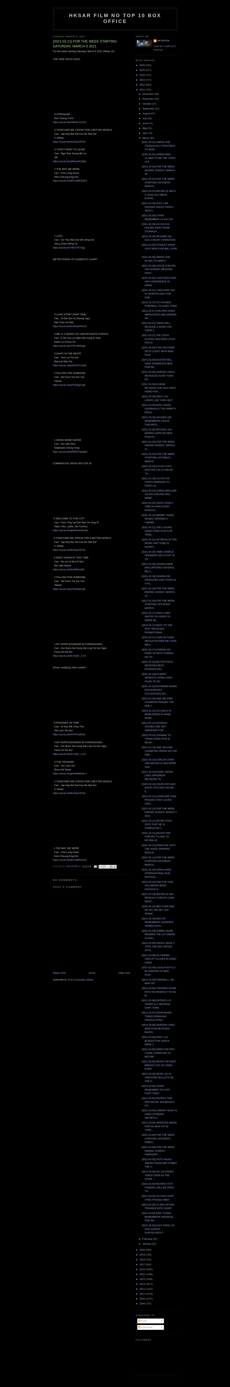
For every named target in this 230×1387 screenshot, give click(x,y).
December (148, 94)
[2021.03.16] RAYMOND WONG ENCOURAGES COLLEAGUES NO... (159, 690)
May (145, 128)
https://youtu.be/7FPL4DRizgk (69, 345)
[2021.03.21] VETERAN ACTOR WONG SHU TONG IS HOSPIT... (159, 543)
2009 (142, 1303)
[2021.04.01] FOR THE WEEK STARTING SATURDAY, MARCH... (158, 182)
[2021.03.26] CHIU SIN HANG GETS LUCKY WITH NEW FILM (158, 351)
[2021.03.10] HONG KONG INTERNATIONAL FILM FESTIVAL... (156, 873)
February (147, 1238)
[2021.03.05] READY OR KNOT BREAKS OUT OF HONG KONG (159, 1065)
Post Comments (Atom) (80, 979)
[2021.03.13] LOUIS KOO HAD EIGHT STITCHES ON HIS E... (158, 788)
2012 (142, 1288)
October (147, 103)
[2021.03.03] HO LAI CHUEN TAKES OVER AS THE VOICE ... (157, 1175)
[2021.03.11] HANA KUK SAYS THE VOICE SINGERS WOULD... (158, 849)
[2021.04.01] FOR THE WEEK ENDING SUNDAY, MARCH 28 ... (158, 170)
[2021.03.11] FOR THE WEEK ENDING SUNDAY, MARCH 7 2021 (159, 812)
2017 (142, 1264)
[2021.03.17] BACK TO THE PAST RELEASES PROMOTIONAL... (157, 629)
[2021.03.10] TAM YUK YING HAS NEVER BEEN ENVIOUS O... (157, 885)
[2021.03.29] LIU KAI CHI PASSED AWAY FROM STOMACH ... (156, 228)
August (146, 113)
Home (92, 973)
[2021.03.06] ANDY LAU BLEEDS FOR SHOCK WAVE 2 (155, 1041)
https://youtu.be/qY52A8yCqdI (69, 385)
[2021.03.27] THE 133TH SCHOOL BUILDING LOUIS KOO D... (158, 339)
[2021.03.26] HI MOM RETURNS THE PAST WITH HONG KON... (159, 388)
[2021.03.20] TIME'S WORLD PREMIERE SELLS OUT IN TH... (158, 555)
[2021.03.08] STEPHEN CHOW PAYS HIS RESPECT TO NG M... (159, 992)
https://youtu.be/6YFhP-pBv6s (69, 734)
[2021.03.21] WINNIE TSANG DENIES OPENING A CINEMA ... (158, 519)
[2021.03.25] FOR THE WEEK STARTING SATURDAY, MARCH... (158, 458)
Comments (145, 1327)
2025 (142, 70)
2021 (142, 89)
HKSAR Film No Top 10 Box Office (115, 18)
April (145, 133)
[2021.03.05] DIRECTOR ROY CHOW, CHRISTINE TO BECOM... (158, 1053)
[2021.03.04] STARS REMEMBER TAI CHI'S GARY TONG (156, 1090)
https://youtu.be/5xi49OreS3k (69, 569)
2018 (142, 1259)
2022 (142, 84)
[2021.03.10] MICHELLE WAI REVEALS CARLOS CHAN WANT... (158, 898)
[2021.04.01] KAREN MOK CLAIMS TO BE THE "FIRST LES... (159, 158)
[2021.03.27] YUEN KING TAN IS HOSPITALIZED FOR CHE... (158, 294)
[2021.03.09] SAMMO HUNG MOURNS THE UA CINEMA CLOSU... (158, 934)
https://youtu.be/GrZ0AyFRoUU (70, 326)
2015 (142, 1274)
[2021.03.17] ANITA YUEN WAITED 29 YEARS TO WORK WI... (156, 616)
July (145, 118)
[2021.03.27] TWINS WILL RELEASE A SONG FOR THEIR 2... (157, 327)
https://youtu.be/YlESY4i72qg (69, 247)
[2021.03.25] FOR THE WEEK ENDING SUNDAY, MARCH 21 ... (158, 445)
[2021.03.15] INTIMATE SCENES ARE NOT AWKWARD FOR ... (154, 727)
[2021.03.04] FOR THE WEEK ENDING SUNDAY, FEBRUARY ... (158, 1151)
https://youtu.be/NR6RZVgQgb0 (70, 451)
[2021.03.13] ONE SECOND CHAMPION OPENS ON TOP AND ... (159, 751)
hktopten (163, 41)
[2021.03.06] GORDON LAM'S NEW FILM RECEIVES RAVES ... (158, 1028)
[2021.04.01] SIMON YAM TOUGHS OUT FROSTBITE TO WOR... (158, 146)
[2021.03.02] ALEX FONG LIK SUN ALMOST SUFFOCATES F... (158, 1229)
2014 (142, 1279)
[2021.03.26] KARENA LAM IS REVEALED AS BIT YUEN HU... (158, 376)
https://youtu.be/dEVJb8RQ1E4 (70, 180)
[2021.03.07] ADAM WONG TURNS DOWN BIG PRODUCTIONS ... (156, 1016)
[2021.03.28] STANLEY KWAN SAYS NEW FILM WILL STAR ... (159, 248)
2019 (142, 1254)
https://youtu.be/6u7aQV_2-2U (69, 655)
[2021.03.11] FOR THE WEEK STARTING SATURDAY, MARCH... (158, 861)
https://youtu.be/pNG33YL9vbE (70, 365)
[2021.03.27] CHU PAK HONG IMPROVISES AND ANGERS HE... (159, 314)
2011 (142, 1293)
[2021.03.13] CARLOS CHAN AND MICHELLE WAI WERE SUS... (159, 763)
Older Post (124, 973)
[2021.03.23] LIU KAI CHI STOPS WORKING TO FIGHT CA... (155, 482)
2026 (142, 65)
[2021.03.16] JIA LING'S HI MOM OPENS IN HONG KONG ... (156, 714)
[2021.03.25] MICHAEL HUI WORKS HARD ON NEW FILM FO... (157, 433)
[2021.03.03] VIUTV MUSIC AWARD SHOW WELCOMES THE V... (159, 1163)
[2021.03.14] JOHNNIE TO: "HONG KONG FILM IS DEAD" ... (156, 739)
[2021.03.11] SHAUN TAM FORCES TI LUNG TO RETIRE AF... (156, 837)
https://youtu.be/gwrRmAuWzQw (70, 530)
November (148, 98)
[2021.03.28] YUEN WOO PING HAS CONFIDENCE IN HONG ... (159, 281)
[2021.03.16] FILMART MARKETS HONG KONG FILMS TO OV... (157, 678)
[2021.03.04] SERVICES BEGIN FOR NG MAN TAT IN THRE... (159, 1126)
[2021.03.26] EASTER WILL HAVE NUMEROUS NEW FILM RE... (157, 363)
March (146, 138)
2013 (142, 1284)
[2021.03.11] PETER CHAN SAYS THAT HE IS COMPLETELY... (157, 824)
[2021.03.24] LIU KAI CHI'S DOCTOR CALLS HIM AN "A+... (157, 470)
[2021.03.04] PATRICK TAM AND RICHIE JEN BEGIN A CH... (158, 1102)
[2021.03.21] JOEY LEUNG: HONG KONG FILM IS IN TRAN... (157, 531)
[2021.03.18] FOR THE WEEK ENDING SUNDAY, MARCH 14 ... (158, 592)
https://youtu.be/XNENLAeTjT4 (69, 122)
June (145, 123)
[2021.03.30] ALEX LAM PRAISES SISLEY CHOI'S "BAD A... (157, 207)
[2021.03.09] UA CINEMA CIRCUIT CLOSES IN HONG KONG (159, 959)
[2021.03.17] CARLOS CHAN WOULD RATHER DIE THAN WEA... (159, 641)
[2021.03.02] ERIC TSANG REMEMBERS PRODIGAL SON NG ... (158, 1217)
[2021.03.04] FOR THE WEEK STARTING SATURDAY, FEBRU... (158, 1138)
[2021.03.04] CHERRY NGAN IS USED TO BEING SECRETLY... (159, 1114)
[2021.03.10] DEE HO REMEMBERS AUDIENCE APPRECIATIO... (158, 922)
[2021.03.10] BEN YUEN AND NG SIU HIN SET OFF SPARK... (158, 910)
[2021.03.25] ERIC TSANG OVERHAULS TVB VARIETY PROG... (159, 409)
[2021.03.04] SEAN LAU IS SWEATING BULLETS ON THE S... (157, 1077)
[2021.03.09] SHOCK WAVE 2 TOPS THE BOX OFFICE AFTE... (158, 947)
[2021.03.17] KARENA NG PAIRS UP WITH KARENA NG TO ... (157, 653)
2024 (142, 75)
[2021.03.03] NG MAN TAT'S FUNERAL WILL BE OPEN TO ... (158, 1187)
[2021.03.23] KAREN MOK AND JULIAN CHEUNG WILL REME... (159, 494)
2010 (142, 1298)
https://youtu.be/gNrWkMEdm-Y (70, 773)
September (148, 108)
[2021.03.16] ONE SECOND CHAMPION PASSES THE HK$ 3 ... (158, 702)
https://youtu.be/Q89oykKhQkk (69, 161)
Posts (142, 1320)
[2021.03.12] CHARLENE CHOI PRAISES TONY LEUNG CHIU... (159, 800)
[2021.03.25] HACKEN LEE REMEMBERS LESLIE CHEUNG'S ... (156, 421)
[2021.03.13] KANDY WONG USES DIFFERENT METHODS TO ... (157, 775)
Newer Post (59, 973)
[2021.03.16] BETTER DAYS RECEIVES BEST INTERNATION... (157, 665)
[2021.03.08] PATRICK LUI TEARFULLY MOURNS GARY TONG (156, 1004)
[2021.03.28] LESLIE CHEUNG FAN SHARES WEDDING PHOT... (159, 269)
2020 (142, 1249)
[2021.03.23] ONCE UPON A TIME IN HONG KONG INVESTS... (157, 506)
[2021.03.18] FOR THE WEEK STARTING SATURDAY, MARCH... (158, 604)
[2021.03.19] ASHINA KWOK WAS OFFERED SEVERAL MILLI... (158, 568)
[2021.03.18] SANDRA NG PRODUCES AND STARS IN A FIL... (159, 580)
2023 (142, 79)
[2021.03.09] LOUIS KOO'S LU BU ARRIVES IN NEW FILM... (158, 971)
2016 (142, 1269)
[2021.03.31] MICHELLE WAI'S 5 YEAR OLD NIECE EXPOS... (159, 195)
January (147, 1243)
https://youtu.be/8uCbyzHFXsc (69, 141)
